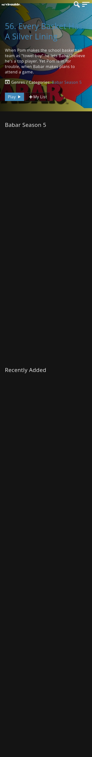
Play (15, 97)
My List (37, 97)
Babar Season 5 (67, 82)
